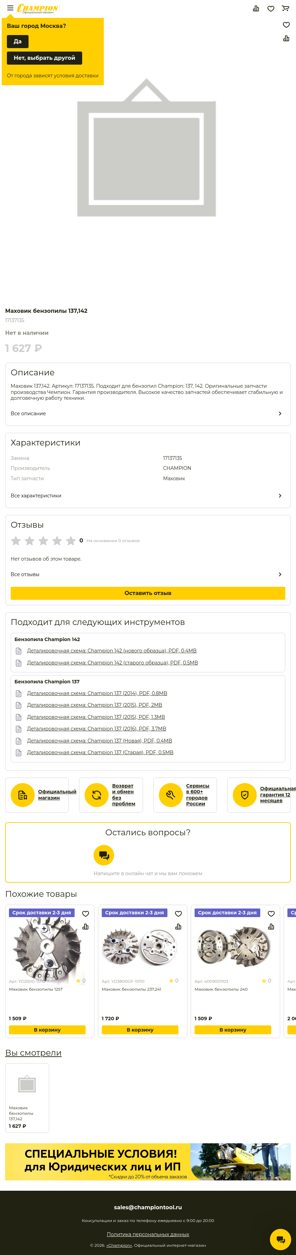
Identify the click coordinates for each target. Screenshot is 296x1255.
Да (18, 41)
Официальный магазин (57, 795)
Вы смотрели (33, 1053)
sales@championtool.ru (148, 1207)
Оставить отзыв (148, 593)
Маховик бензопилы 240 (221, 989)
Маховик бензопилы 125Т (36, 989)
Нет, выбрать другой (44, 58)
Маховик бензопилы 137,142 (21, 1113)
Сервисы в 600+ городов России (198, 795)
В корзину (47, 1030)
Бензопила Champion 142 (47, 639)
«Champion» (119, 1245)
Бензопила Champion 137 (47, 682)
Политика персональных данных (148, 1234)
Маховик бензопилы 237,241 (131, 989)
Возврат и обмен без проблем (123, 795)
